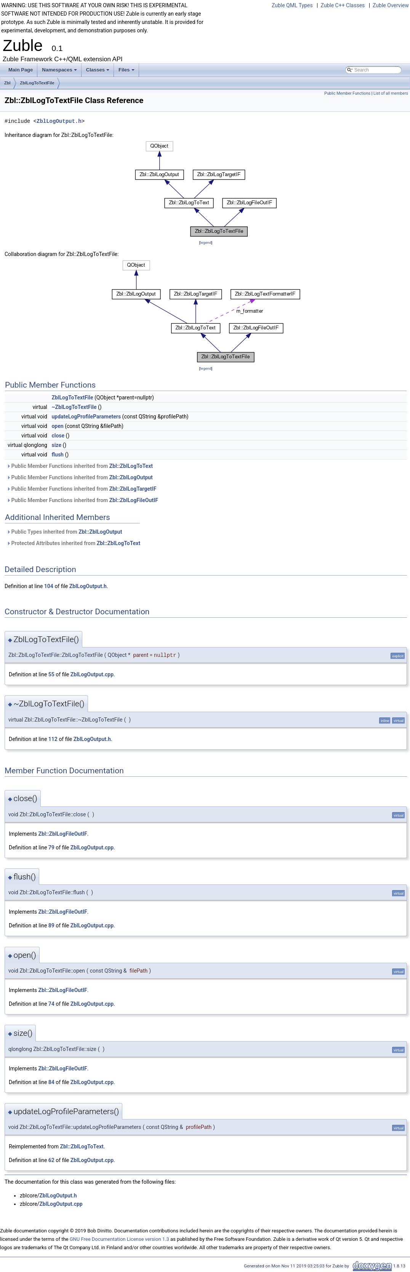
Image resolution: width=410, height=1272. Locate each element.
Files (127, 72)
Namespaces (60, 72)
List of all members (390, 93)
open (57, 426)
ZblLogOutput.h (59, 121)
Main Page (20, 70)
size (56, 445)
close (57, 435)
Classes (98, 72)
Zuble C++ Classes (342, 5)
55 (51, 674)
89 (51, 925)
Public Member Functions (347, 93)
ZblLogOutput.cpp (92, 674)
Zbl (7, 83)
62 (51, 1160)
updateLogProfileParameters (86, 416)
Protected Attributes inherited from (73, 543)
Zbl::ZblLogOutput (131, 477)
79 (51, 847)
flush (57, 455)
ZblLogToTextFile (37, 83)
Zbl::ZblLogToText (131, 466)
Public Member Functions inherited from (79, 466)
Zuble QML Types (292, 5)
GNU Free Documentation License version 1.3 (119, 1239)
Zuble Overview (391, 5)
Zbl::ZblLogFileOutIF (133, 500)
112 (53, 739)
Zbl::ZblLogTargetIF (133, 489)
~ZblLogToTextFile (73, 407)
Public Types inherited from (64, 532)
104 (48, 586)
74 (51, 1004)
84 (51, 1082)
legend (205, 242)
